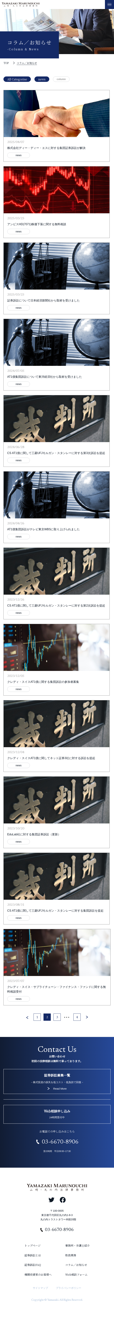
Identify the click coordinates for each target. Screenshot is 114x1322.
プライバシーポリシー (68, 1288)
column (61, 79)
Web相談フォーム (76, 1274)
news (41, 79)
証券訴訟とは (32, 1255)
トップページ (32, 1245)
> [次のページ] (87, 1017)
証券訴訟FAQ (32, 1265)
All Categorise (17, 79)
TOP (6, 63)
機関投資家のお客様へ (38, 1274)
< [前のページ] (27, 1017)
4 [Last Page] (77, 1017)
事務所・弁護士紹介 (77, 1245)
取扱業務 (70, 1255)
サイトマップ (40, 1288)
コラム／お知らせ (27, 63)
